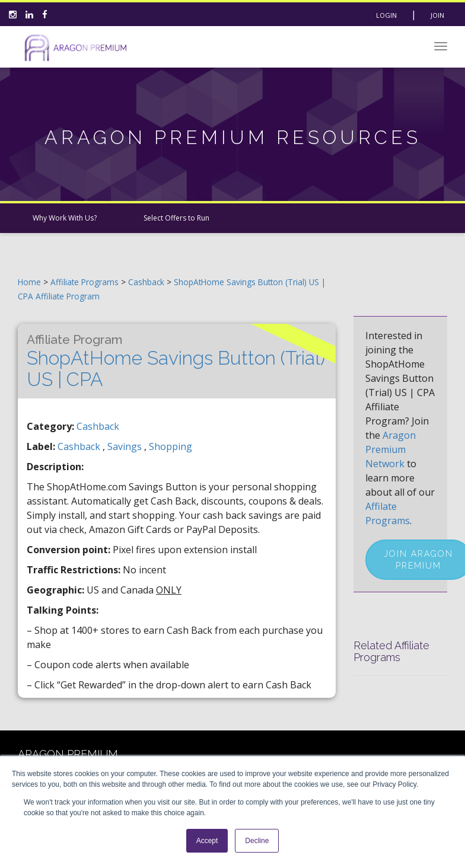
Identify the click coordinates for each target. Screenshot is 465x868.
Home (29, 282)
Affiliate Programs (84, 282)
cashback (80, 446)
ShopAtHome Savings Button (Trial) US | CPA (176, 361)
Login (386, 15)
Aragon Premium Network (390, 449)
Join (437, 15)
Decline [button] (257, 841)
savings (125, 446)
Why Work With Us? (65, 218)
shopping (170, 446)
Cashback (147, 282)
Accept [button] (207, 841)
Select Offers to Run (176, 218)
